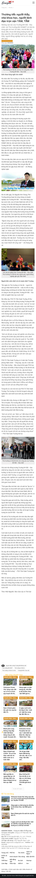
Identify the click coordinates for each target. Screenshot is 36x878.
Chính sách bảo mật (15, 869)
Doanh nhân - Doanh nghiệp (11, 677)
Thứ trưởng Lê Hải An (20, 668)
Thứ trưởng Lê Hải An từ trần (9, 670)
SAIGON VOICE (6, 830)
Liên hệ (8, 871)
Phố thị (3, 41)
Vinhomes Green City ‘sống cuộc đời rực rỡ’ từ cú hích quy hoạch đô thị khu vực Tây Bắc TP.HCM (23, 798)
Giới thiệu (4, 869)
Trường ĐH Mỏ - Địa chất (23, 670)
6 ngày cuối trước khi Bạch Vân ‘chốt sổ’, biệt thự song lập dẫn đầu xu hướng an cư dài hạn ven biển (22, 823)
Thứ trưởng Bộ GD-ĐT (7, 668)
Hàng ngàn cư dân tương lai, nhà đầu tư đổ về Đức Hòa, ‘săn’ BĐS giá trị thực (22, 806)
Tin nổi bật (9, 41)
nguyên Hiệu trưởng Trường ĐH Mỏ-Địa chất (16, 665)
